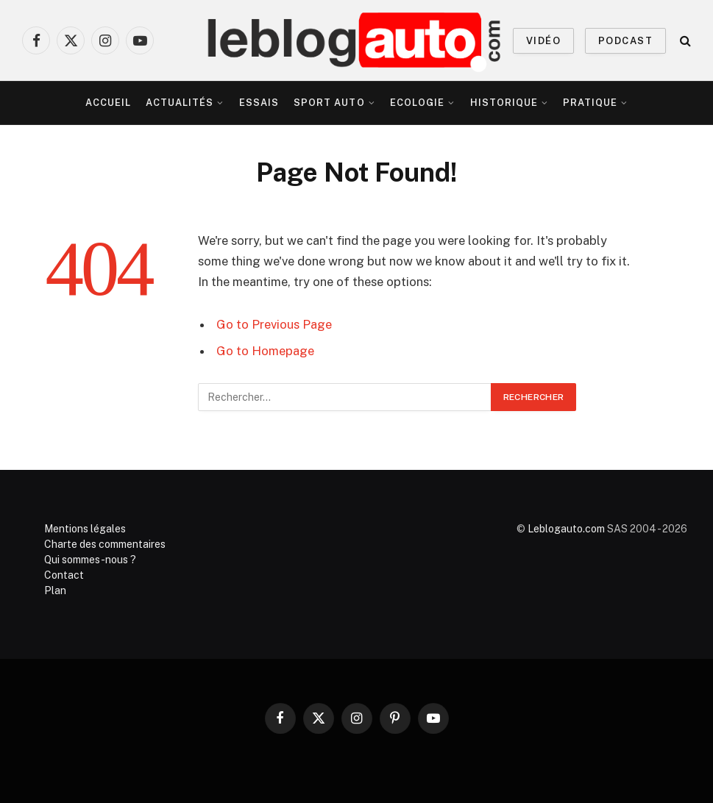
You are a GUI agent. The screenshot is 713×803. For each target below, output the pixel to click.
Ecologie (417, 102)
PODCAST (625, 40)
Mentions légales (85, 529)
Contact (64, 575)
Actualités (179, 102)
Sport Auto (329, 102)
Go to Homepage (265, 350)
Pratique (590, 102)
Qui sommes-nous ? (90, 559)
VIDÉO (543, 40)
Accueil (108, 102)
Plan (55, 590)
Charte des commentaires (105, 544)
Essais (259, 102)
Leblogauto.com (566, 529)
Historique (504, 102)
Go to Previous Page (274, 324)
